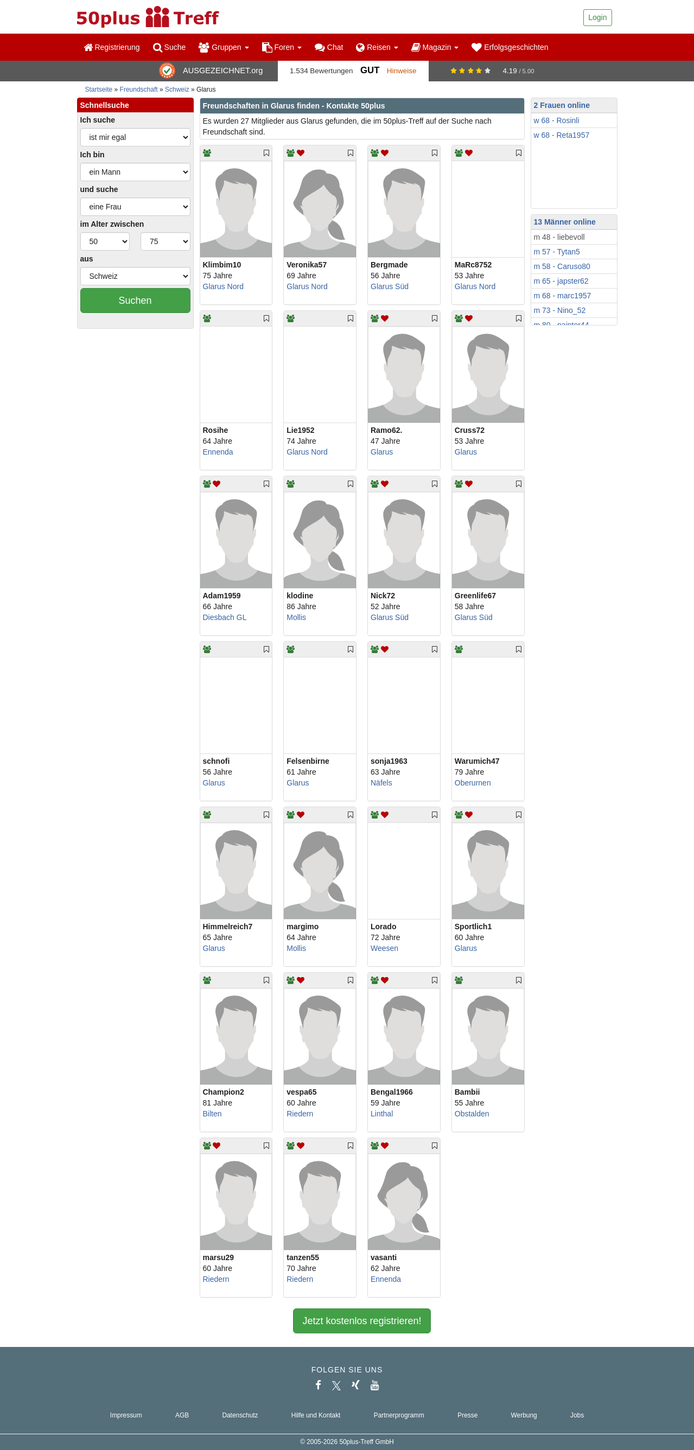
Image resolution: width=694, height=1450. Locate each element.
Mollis (296, 617)
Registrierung (112, 47)
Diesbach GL (225, 617)
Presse (467, 1415)
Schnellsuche (104, 105)
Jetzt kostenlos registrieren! (361, 1320)
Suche (169, 47)
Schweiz (177, 89)
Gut (369, 70)
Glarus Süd (390, 286)
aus (86, 258)
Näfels (381, 782)
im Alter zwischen (112, 224)
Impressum (126, 1415)
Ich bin (92, 154)
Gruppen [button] (224, 47)
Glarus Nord (223, 286)
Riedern (299, 1113)
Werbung (524, 1415)
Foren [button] (282, 47)
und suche (99, 189)
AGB (182, 1415)
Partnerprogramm (399, 1415)
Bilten (212, 1113)
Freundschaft (139, 89)
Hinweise (402, 71)
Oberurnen (473, 782)
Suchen (134, 300)
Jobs (577, 1415)
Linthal (382, 1113)
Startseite (99, 89)
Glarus (382, 452)
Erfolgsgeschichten (510, 47)
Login (597, 17)
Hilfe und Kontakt (316, 1415)
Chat (329, 47)
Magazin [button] (435, 47)
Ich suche (98, 120)
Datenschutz (240, 1415)
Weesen (384, 948)
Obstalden (472, 1113)
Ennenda (218, 452)
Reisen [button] (377, 47)
